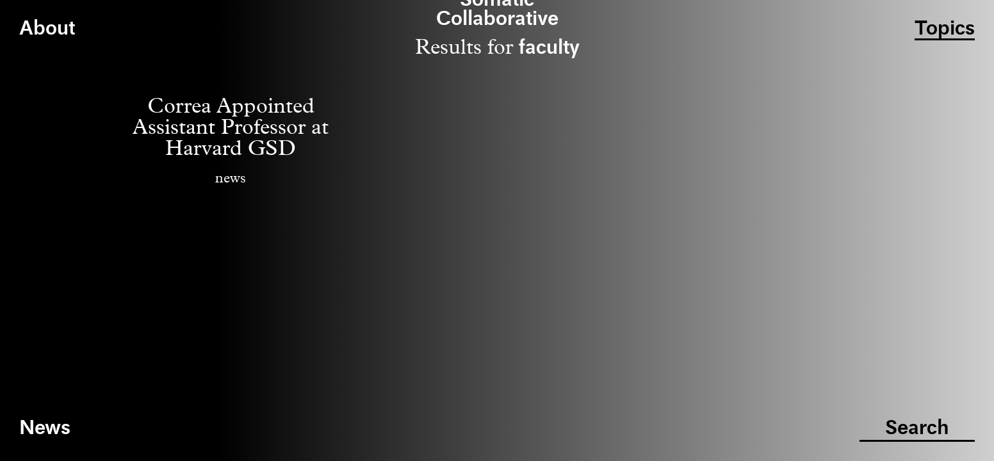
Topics (945, 29)
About (47, 29)
